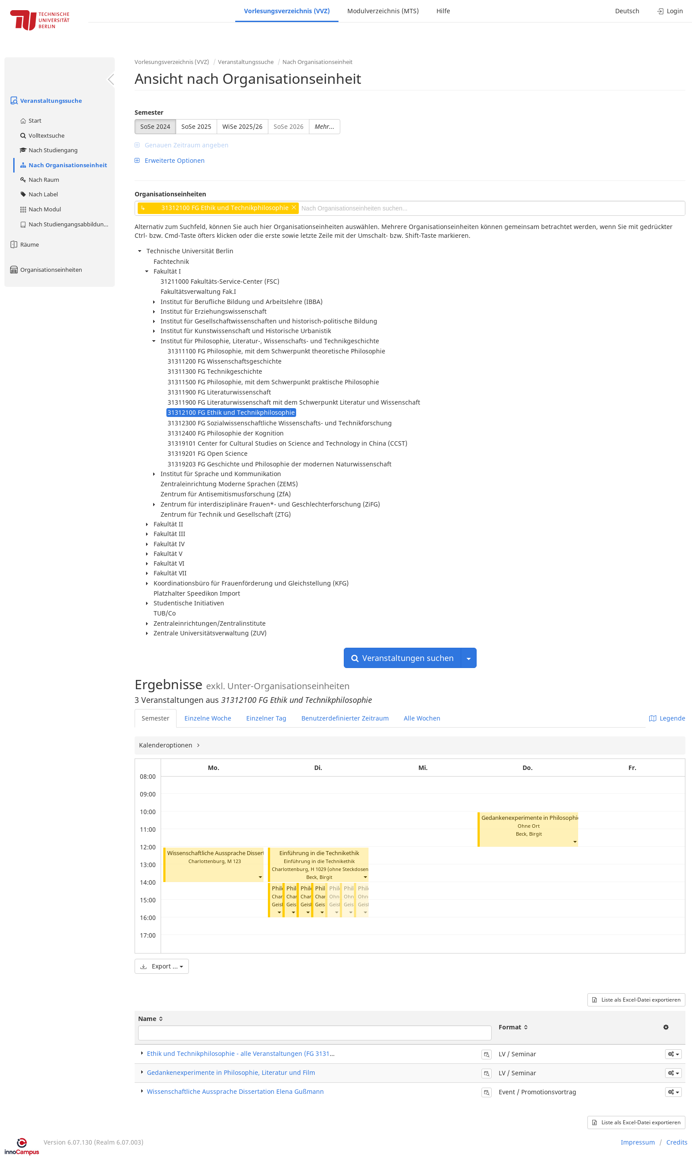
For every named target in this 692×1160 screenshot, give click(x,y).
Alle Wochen (422, 718)
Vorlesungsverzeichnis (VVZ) (287, 11)
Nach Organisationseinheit (63, 165)
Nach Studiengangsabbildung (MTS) (67, 224)
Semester (149, 112)
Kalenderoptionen (166, 745)
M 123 (234, 861)
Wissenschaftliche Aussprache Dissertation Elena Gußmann (244, 853)
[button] (260, 877)
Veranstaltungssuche (45, 101)
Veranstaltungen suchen (402, 658)
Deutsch (627, 11)
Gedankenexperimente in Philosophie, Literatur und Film (555, 818)
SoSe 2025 (196, 126)
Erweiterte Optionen (170, 160)
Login (670, 11)
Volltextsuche (41, 135)
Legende (667, 718)
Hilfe (443, 11)
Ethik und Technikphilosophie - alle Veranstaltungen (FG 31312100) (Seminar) (262, 1053)
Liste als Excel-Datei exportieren (636, 999)
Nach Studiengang (48, 150)
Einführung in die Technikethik (319, 853)
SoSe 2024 (155, 126)
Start (30, 120)
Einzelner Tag (266, 718)
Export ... (161, 966)
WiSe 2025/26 (242, 126)
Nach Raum (39, 180)
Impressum (638, 1142)
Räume (24, 244)
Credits (677, 1142)
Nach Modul (40, 209)
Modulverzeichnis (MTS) (383, 11)
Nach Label (38, 194)
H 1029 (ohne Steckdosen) (340, 869)
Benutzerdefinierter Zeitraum (345, 718)
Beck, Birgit (319, 877)
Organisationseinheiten (45, 270)
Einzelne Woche (207, 718)
